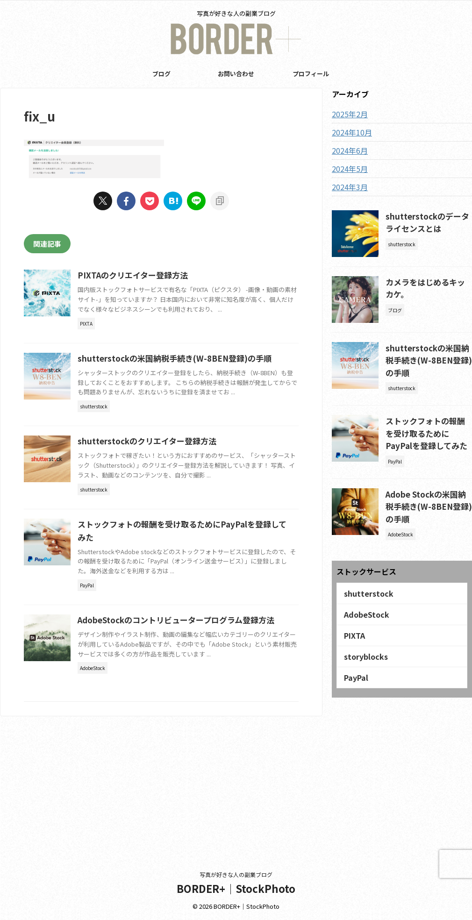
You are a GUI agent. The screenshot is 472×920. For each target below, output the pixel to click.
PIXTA (353, 611)
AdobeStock (363, 592)
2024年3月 (348, 187)
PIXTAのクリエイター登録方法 (175, 275)
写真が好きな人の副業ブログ (236, 874)
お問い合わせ (236, 73)
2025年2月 (348, 114)
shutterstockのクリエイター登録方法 (190, 500)
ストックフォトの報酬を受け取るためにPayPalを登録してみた (428, 424)
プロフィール (311, 73)
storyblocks (362, 631)
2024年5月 (348, 168)
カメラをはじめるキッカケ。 (428, 281)
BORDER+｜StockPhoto (236, 888)
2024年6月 (348, 150)
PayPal (354, 650)
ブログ (161, 73)
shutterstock (365, 573)
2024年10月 (349, 132)
